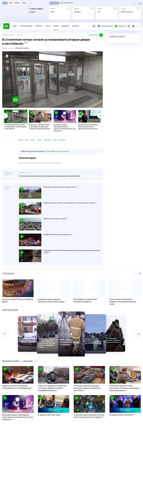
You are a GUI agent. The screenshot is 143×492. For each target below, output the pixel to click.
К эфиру (31, 12)
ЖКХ (26, 140)
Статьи (48, 26)
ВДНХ (21, 140)
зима (33, 140)
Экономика (120, 26)
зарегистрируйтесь (62, 151)
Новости (38, 26)
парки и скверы (59, 140)
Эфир (15, 26)
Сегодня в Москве (105, 26)
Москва (47, 140)
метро (39, 140)
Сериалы (75, 26)
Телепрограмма (26, 26)
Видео (56, 26)
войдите (48, 151)
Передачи (65, 26)
